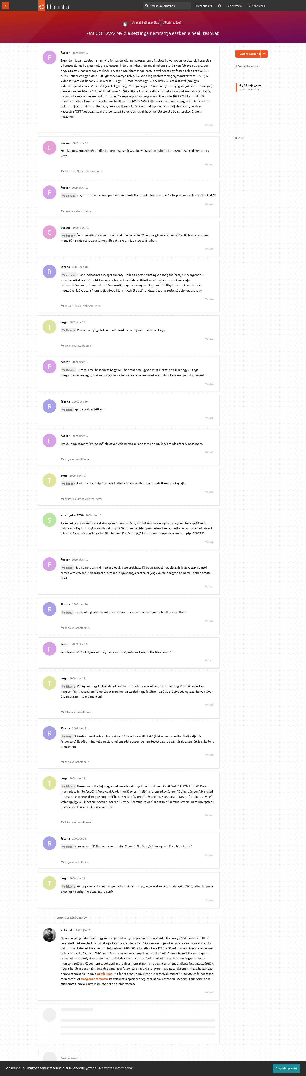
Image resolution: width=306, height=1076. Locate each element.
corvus (71, 195)
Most (239, 138)
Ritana (70, 330)
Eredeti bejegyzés (247, 66)
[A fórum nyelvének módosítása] (204, 6)
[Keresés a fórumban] (167, 5)
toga (69, 409)
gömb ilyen (104, 973)
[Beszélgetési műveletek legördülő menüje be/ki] (264, 54)
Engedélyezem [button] (286, 1068)
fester (70, 235)
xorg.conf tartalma (94, 979)
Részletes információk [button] (116, 1068)
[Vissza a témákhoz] (5, 5)
